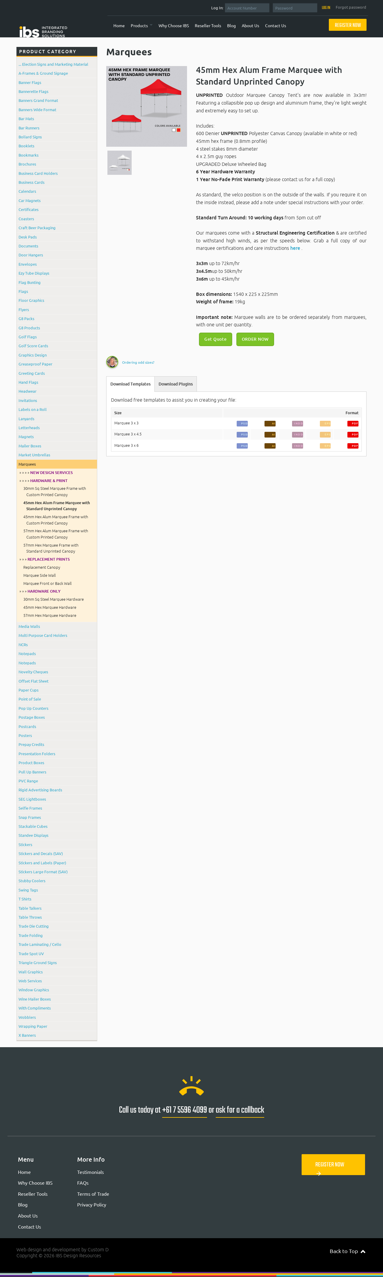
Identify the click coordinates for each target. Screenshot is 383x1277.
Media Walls (29, 626)
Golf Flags (28, 336)
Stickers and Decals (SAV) (41, 853)
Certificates (29, 209)
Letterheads (29, 427)
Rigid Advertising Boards (40, 789)
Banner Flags (30, 82)
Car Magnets (30, 200)
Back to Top (347, 1251)
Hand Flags (28, 382)
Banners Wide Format (37, 109)
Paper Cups (29, 689)
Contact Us (275, 25)
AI (274, 423)
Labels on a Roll (33, 409)
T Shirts (25, 898)
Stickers (25, 844)
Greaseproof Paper (35, 363)
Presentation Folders (37, 753)
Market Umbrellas (34, 454)
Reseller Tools (208, 25)
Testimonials (90, 1172)
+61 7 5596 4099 (184, 1110)
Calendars (27, 191)
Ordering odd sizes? (138, 362)
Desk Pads (28, 236)
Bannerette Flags (33, 91)
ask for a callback (240, 1110)
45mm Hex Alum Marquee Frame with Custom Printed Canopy (55, 520)
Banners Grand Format (38, 100)
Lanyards (26, 418)
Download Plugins (176, 384)
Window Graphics (34, 989)
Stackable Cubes (33, 826)
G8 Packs (26, 318)
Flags (23, 291)
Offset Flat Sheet (33, 680)
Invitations (28, 400)
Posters (25, 735)
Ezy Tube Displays (34, 273)
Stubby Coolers (32, 880)
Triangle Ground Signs (38, 962)
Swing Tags (28, 889)
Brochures (27, 163)
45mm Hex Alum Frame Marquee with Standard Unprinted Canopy (56, 506)
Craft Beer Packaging (37, 227)
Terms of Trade (93, 1194)
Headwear (28, 391)
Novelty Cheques (33, 671)
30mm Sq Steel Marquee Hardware (53, 599)
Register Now (348, 25)
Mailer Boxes (30, 445)
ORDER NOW (255, 339)
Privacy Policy (91, 1204)
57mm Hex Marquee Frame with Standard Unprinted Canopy (50, 548)
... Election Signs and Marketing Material (53, 64)
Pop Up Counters (33, 708)
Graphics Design (33, 354)
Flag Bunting (30, 282)
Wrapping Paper (33, 1026)
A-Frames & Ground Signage (43, 73)
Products (139, 25)
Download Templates (130, 384)
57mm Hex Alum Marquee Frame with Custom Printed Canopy (55, 534)
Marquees (27, 464)
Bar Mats (26, 118)
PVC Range (28, 780)
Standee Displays (33, 835)
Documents (28, 245)
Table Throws (30, 917)
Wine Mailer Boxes (35, 998)
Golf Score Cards (33, 345)
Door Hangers (31, 254)
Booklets (26, 145)
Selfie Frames (30, 807)
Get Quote (215, 339)
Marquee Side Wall (39, 575)
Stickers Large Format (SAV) (43, 871)
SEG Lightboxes (32, 799)
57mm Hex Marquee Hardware (49, 615)
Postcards (27, 726)
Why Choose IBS (174, 25)
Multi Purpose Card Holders (43, 635)
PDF (355, 423)
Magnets (26, 436)
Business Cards (32, 182)
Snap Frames (30, 817)
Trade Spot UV (31, 953)
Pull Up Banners (32, 771)
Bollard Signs (30, 136)
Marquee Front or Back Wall (47, 583)
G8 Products (29, 327)
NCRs (23, 644)
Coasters (26, 218)
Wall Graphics (31, 971)
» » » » (46, 472)
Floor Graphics (31, 300)
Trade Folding (31, 935)
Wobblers (27, 1017)
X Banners (27, 1035)
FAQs (83, 1183)
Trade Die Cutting (34, 926)
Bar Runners (29, 127)
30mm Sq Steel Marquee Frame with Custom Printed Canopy (54, 491)
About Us (250, 25)
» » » (44, 559)
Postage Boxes (32, 717)
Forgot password (351, 7)
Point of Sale (30, 698)
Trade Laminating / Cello (40, 944)
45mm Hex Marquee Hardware (49, 607)
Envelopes (28, 264)
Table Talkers (30, 908)
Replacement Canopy (41, 567)
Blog (231, 25)
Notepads (27, 653)
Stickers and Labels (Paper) (42, 862)
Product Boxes (31, 762)
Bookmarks (29, 154)
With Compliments (35, 1007)
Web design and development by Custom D (62, 1249)
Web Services (30, 980)
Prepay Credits (31, 744)
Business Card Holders (38, 173)
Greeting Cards (32, 373)
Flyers (24, 309)
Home (119, 25)
